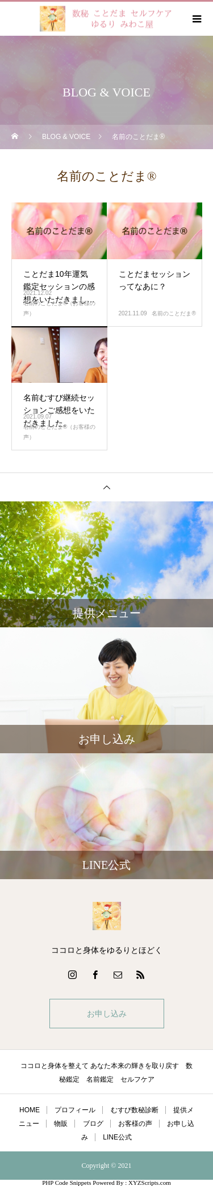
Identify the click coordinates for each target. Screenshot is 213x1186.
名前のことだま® (173, 313)
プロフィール (75, 1110)
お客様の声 (135, 1124)
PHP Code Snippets (66, 1182)
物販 (61, 1124)
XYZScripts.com (149, 1182)
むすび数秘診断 (134, 1110)
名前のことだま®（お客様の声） (59, 308)
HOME (29, 1110)
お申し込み (107, 1013)
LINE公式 (117, 1137)
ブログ (93, 1124)
